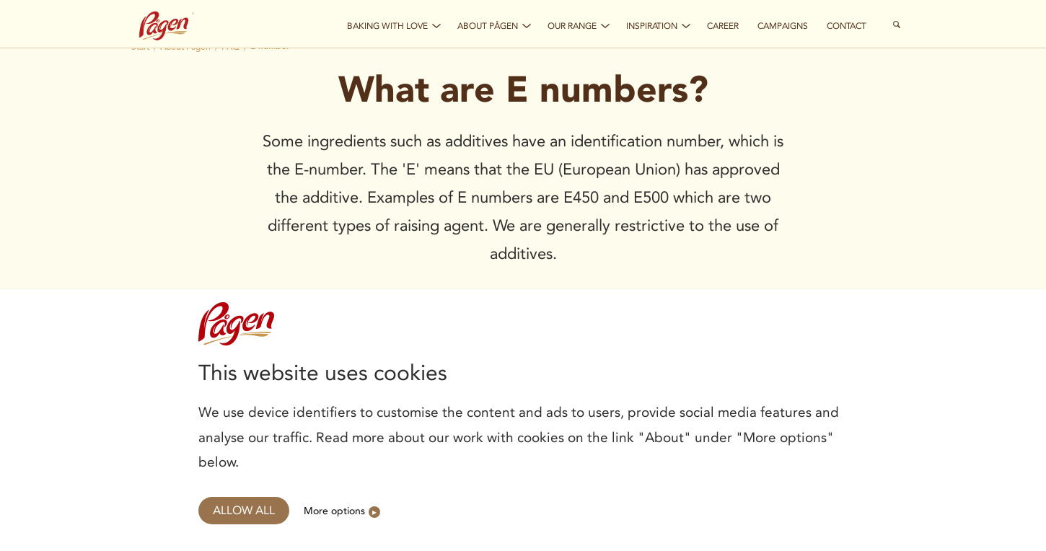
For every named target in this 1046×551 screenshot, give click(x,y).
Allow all (244, 510)
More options (334, 510)
